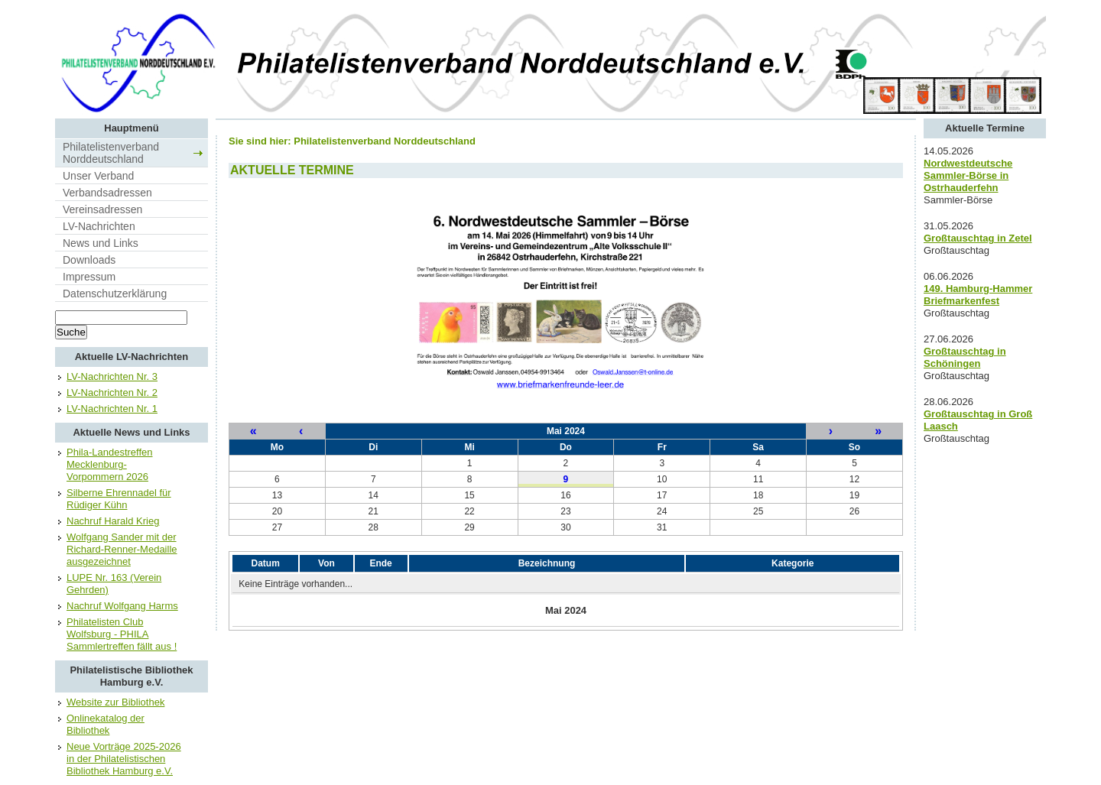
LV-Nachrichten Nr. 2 (112, 392)
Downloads (89, 260)
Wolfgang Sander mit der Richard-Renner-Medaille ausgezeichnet (122, 549)
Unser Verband (98, 176)
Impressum (89, 277)
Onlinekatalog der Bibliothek (106, 724)
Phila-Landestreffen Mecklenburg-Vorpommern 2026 (110, 464)
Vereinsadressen (102, 209)
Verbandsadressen (107, 193)
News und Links (100, 243)
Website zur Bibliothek (115, 702)
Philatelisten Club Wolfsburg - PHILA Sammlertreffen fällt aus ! (122, 634)
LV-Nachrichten (99, 226)
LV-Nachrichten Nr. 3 (112, 376)
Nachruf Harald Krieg (113, 521)
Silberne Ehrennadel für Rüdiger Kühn (119, 499)
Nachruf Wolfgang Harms (122, 605)
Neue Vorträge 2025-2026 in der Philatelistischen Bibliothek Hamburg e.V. (124, 759)
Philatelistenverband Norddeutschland (111, 153)
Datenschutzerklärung (115, 293)
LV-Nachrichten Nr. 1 (112, 408)
